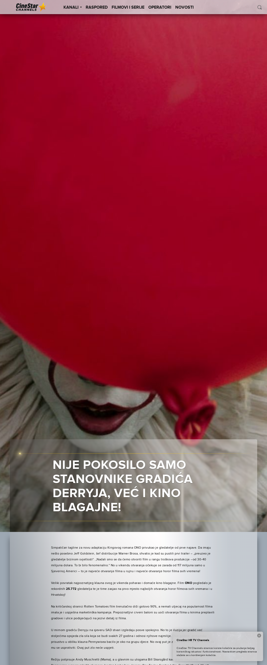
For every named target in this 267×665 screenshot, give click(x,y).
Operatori (159, 7)
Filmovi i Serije (128, 7)
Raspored (97, 7)
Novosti (184, 7)
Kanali (72, 7)
